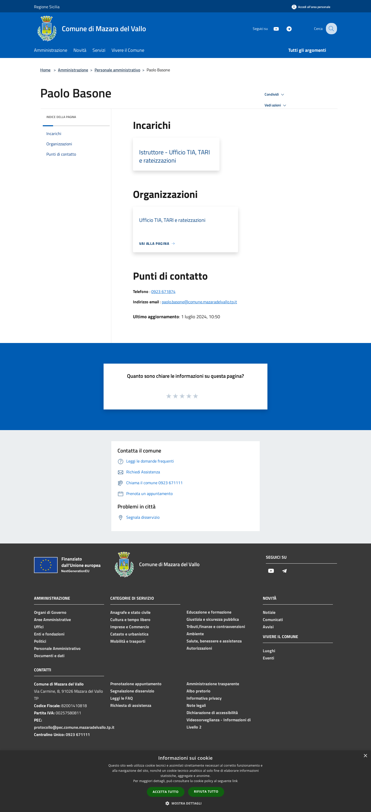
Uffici (39, 627)
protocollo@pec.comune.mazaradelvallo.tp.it (74, 727)
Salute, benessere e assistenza (214, 641)
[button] (185, 803)
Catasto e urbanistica (129, 634)
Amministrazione (73, 70)
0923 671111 (78, 734)
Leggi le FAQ (121, 698)
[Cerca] (331, 28)
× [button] (365, 756)
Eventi (268, 658)
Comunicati (273, 619)
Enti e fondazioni (49, 634)
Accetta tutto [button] (166, 792)
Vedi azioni (276, 105)
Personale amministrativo (117, 70)
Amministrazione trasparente (213, 684)
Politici (40, 641)
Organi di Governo (50, 612)
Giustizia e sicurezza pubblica (213, 619)
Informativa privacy (204, 698)
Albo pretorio (198, 691)
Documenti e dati (49, 655)
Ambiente (195, 634)
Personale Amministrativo (57, 648)
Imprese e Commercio (129, 627)
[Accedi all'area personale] (311, 7)
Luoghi (269, 651)
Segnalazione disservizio (132, 691)
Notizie (269, 612)
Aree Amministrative (52, 619)
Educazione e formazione (209, 612)
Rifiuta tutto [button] (206, 791)
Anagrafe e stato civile (130, 612)
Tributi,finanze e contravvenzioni (216, 626)
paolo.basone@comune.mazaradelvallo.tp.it (199, 302)
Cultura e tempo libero (130, 619)
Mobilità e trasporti (127, 641)
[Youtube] (272, 28)
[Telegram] (285, 28)
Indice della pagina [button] (61, 116)
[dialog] (185, 781)
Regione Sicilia (47, 7)
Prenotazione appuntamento (136, 684)
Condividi (275, 94)
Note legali (196, 705)
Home (45, 70)
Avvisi (268, 627)
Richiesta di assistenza (130, 705)
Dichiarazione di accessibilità (212, 712)
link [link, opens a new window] (235, 781)
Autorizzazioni (199, 648)
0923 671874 (163, 291)
